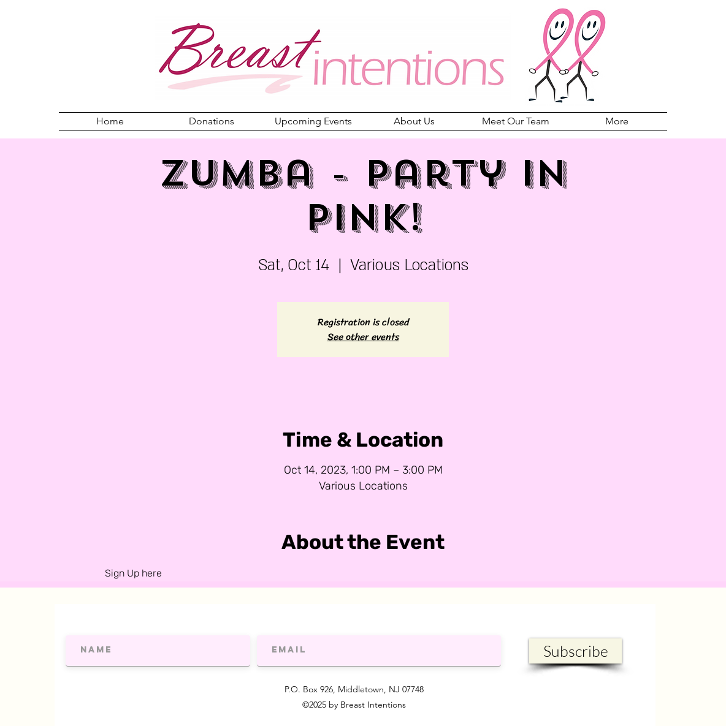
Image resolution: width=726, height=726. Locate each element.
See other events (363, 337)
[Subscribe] (575, 651)
